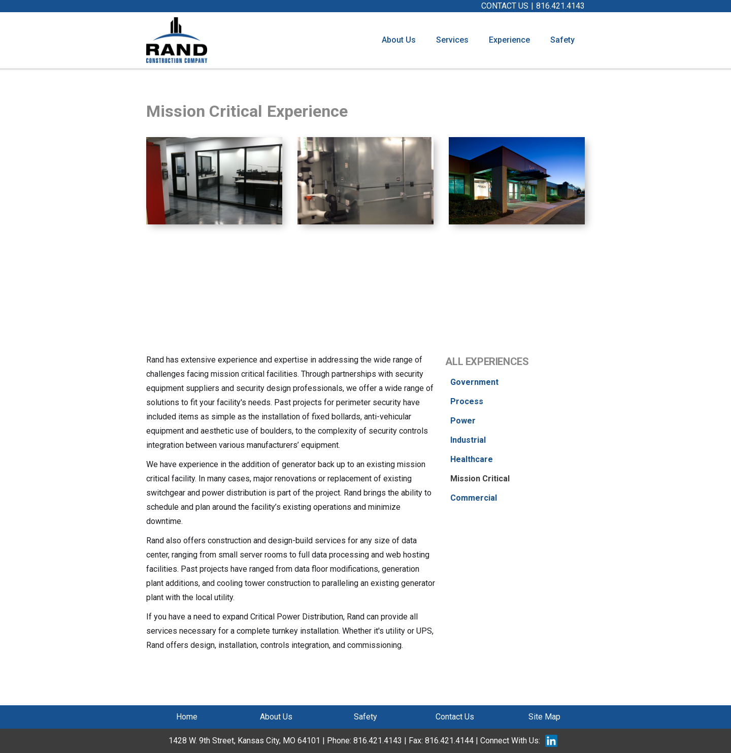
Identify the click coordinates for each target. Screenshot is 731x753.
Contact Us (455, 717)
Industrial (468, 440)
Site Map (544, 717)
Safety (562, 40)
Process (466, 401)
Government (474, 382)
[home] (176, 40)
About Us (399, 40)
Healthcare (471, 459)
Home (186, 717)
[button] (452, 40)
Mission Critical (480, 478)
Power (463, 420)
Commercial (473, 498)
